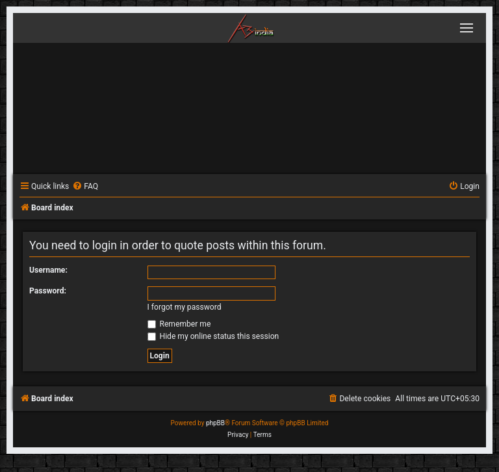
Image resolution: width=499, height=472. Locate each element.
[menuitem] (85, 186)
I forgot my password (184, 307)
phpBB (215, 423)
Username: (48, 270)
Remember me (179, 324)
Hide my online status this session (213, 336)
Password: (47, 290)
